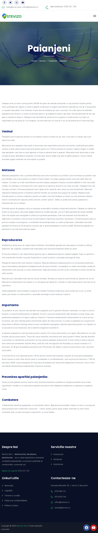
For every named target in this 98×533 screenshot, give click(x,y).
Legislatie (8, 490)
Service (42, 61)
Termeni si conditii (12, 495)
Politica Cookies (11, 505)
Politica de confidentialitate (15, 500)
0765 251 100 (23, 470)
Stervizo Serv (22, 525)
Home (34, 61)
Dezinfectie (58, 464)
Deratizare (57, 459)
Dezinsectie (58, 454)
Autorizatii (8, 485)
